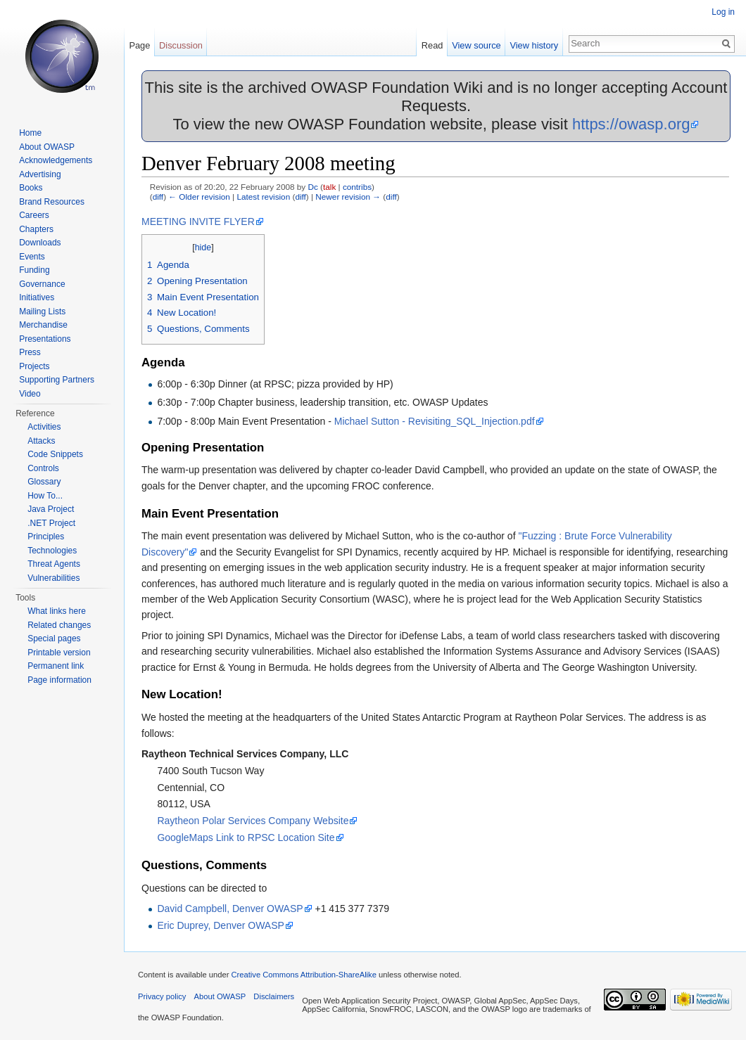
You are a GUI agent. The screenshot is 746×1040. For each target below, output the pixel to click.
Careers (34, 215)
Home (30, 133)
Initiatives (36, 297)
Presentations (44, 339)
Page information (59, 680)
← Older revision (199, 196)
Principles (45, 536)
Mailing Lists (42, 311)
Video (29, 394)
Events (32, 257)
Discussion (181, 45)
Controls (43, 468)
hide (203, 247)
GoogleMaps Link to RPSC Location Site (245, 837)
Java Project (50, 509)
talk (329, 186)
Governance (42, 284)
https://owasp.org (631, 124)
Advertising (40, 174)
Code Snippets (55, 454)
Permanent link (55, 666)
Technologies (52, 551)
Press (30, 352)
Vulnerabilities (53, 578)
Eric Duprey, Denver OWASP (220, 925)
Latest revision (263, 196)
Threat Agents (53, 564)
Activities (44, 427)
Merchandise (43, 325)
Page (139, 45)
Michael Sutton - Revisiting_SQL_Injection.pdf (434, 421)
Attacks (41, 441)
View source (476, 45)
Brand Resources (51, 202)
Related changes (59, 625)
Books (30, 188)
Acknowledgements (55, 160)
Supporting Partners (56, 380)
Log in (723, 12)
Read (432, 45)
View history (534, 45)
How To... (45, 496)
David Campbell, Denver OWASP (230, 908)
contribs (357, 186)
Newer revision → (348, 196)
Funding (34, 270)
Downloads (40, 243)
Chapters (36, 229)
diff (158, 196)
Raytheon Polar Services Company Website (252, 820)
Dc (312, 186)
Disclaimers (273, 996)
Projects (34, 366)
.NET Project (51, 523)
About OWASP (47, 147)
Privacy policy (162, 996)
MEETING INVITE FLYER (198, 221)
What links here (56, 611)
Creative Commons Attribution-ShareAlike (303, 974)
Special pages (53, 638)
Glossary (44, 482)
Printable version (58, 652)
